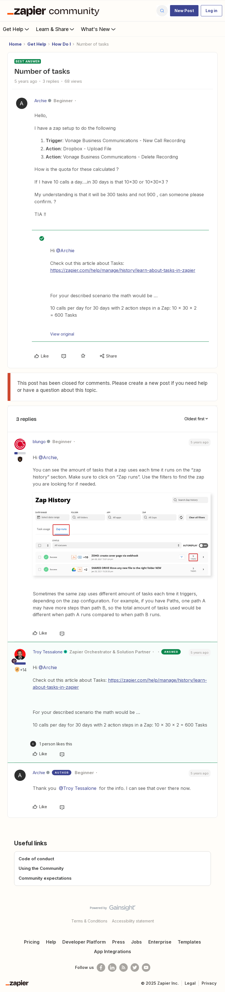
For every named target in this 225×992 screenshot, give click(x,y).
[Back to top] (218, 912)
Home (15, 44)
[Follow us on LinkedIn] (112, 967)
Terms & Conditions (89, 921)
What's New (99, 29)
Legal (190, 983)
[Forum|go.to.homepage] (54, 10)
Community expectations (45, 878)
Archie (40, 100)
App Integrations (112, 951)
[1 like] (51, 744)
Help (51, 942)
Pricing (31, 942)
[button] (184, 10)
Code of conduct (36, 858)
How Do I (61, 44)
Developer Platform (84, 942)
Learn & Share (55, 29)
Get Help (16, 29)
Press (118, 942)
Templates (189, 942)
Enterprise (159, 942)
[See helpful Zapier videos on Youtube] (146, 967)
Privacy (209, 983)
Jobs (136, 942)
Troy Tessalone (48, 651)
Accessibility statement (133, 921)
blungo (39, 441)
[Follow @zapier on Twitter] (135, 967)
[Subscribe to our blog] (123, 967)
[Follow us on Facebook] (101, 967)
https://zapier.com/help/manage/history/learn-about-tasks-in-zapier (122, 270)
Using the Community (41, 868)
